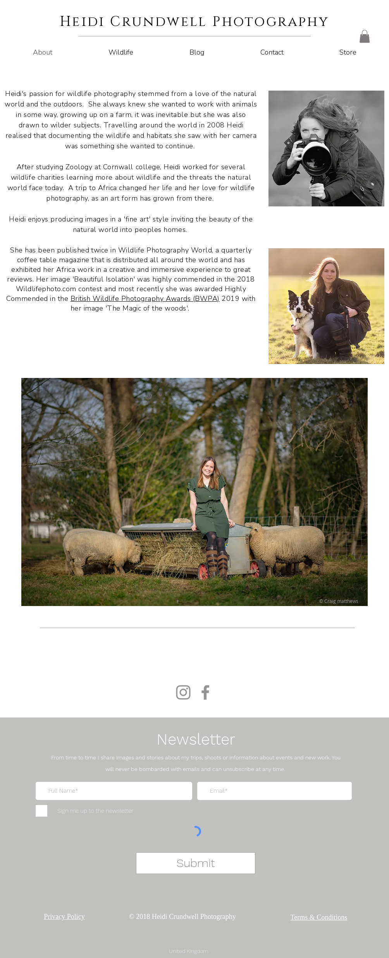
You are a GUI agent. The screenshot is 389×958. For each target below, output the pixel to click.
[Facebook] (205, 692)
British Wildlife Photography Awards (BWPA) (145, 298)
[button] (364, 36)
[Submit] (195, 863)
